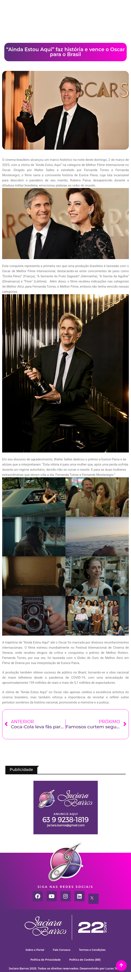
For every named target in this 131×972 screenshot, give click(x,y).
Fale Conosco (61, 949)
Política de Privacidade (45, 959)
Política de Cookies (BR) (85, 959)
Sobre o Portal (35, 949)
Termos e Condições (92, 949)
